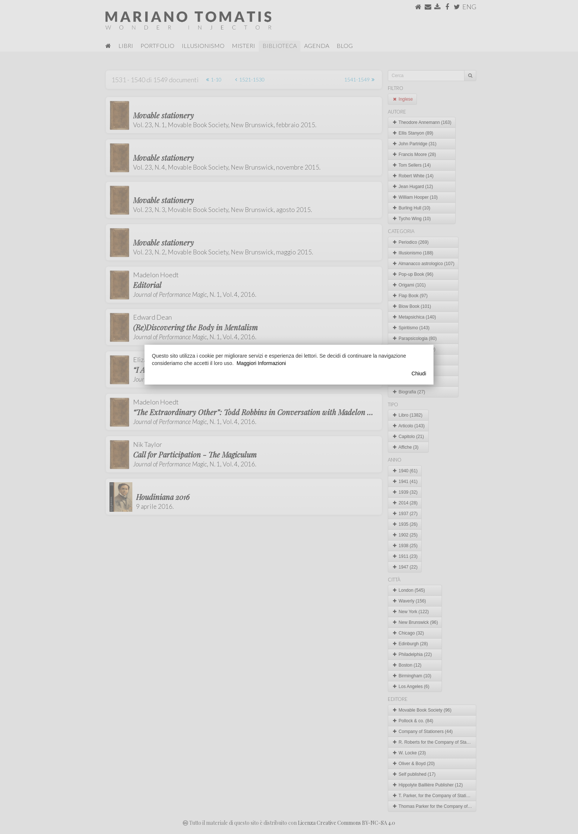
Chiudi (418, 373)
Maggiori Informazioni (261, 363)
